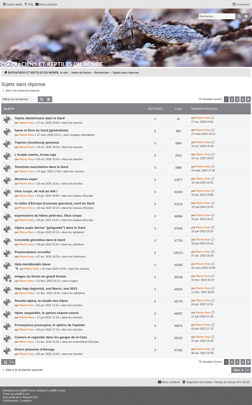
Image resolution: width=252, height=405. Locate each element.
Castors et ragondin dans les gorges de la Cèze (51, 337)
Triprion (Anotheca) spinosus (37, 142)
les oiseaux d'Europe (80, 195)
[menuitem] (28, 4)
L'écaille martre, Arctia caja (35, 154)
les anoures (75, 122)
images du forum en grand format (40, 276)
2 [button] (232, 99)
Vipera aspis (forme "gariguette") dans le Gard (50, 228)
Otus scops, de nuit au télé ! (36, 191)
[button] (248, 99)
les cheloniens (77, 256)
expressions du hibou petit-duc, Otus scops (48, 215)
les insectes (75, 159)
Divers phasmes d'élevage (35, 349)
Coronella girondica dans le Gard (40, 240)
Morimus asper (26, 179)
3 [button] (237, 99)
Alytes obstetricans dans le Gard (40, 118)
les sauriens (77, 171)
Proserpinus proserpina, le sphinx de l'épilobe (50, 325)
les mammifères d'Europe (83, 341)
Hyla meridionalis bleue (32, 264)
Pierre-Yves (26, 122)
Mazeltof (27, 397)
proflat (12, 397)
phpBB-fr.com (22, 394)
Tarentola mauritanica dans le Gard (41, 167)
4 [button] (243, 99)
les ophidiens (76, 232)
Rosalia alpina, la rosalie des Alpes (41, 301)
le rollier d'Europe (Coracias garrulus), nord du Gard (54, 203)
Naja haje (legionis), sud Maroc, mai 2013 (46, 288)
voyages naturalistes (82, 134)
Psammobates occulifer (33, 252)
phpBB (22, 390)
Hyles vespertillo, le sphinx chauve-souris (46, 313)
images (73, 280)
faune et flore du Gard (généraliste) (41, 130)
